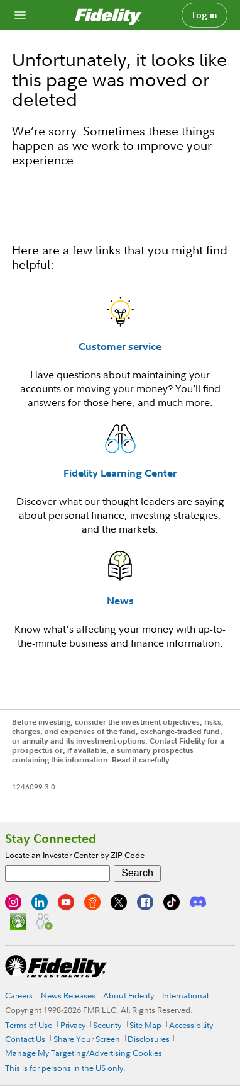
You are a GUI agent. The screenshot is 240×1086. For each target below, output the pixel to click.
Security (107, 1025)
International (185, 995)
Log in (204, 15)
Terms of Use (28, 1025)
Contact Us (25, 1039)
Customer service (120, 346)
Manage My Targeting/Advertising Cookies (83, 1053)
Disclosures (149, 1039)
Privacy (72, 1025)
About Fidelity (128, 995)
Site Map (145, 1025)
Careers (19, 995)
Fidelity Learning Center (120, 473)
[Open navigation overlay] (20, 15)
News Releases (68, 995)
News (120, 600)
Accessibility (191, 1025)
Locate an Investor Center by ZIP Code (75, 855)
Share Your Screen (86, 1039)
